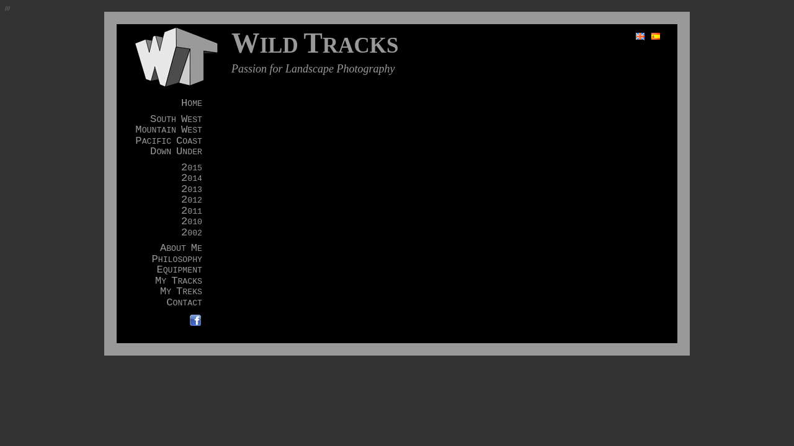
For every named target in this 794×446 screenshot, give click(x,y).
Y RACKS (178, 281)
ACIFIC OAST (168, 141)
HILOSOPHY (176, 260)
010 (191, 222)
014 (191, 178)
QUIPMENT (179, 270)
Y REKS (181, 292)
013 (191, 190)
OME (191, 103)
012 (191, 200)
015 (191, 168)
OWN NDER (176, 152)
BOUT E (181, 248)
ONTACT (184, 303)
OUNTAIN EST (168, 130)
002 (191, 233)
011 (191, 211)
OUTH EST (176, 120)
